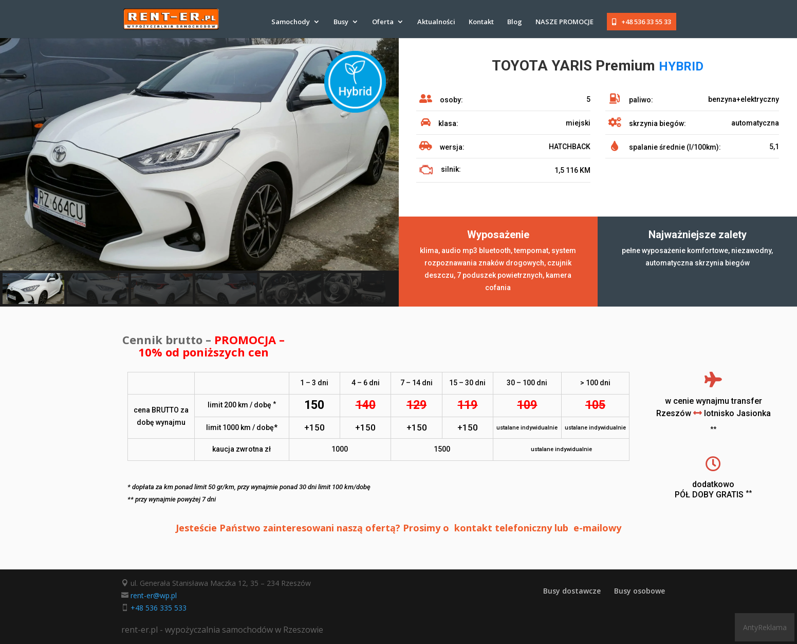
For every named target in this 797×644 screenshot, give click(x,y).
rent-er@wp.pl (154, 595)
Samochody (290, 22)
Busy (340, 22)
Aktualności (436, 22)
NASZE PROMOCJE (564, 22)
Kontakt (481, 22)
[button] (33, 288)
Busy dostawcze (572, 591)
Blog (514, 22)
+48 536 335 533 (159, 608)
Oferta (383, 22)
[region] (199, 172)
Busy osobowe (639, 591)
